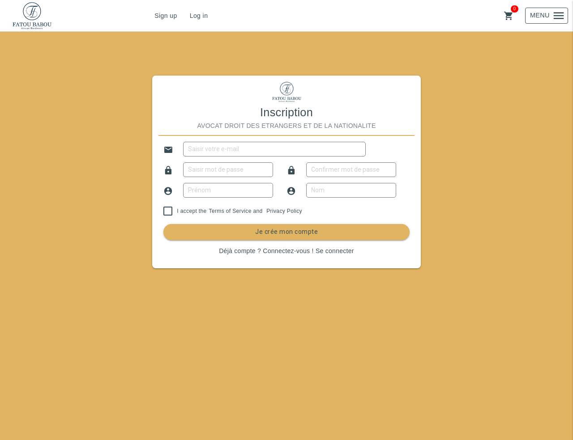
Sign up (165, 15)
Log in (199, 15)
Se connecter (335, 250)
